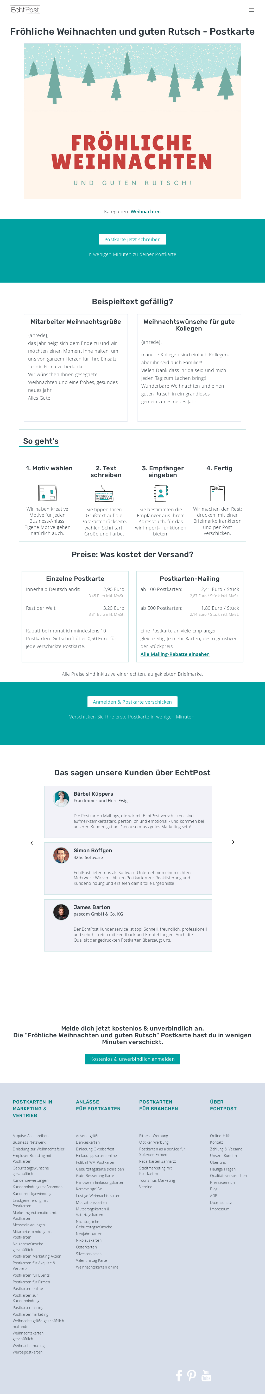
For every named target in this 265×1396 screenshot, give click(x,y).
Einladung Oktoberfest (95, 1149)
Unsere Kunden (223, 1155)
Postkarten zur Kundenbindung (26, 1298)
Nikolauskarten (89, 1240)
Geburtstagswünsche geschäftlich (31, 1171)
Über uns (218, 1162)
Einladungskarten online (96, 1155)
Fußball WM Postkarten (96, 1162)
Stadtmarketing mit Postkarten (155, 1171)
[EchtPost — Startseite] (25, 9)
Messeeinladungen (29, 1224)
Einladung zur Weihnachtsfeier (38, 1149)
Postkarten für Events (31, 1275)
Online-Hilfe (220, 1135)
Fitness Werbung (153, 1135)
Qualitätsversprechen (228, 1175)
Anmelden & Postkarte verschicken (132, 702)
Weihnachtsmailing (29, 1345)
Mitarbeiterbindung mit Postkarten (32, 1234)
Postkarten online (28, 1288)
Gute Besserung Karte (95, 1175)
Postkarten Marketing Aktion (37, 1256)
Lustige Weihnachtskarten (98, 1195)
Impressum (219, 1208)
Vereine (146, 1186)
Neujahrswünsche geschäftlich (28, 1246)
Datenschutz (221, 1202)
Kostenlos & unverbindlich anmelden (132, 1059)
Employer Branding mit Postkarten (32, 1158)
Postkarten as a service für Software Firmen (162, 1152)
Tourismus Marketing (157, 1180)
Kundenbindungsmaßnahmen (37, 1186)
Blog (213, 1188)
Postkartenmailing (28, 1307)
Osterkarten (86, 1247)
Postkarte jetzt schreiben (132, 239)
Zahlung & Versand (226, 1149)
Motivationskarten (91, 1202)
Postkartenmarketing (30, 1314)
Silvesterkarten (89, 1253)
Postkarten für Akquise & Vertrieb (34, 1265)
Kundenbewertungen (30, 1180)
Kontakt (216, 1142)
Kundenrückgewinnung (32, 1193)
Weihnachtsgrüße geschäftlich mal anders (38, 1323)
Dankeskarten (88, 1142)
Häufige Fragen (223, 1169)
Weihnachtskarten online (97, 1267)
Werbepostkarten (27, 1352)
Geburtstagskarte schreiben (100, 1169)
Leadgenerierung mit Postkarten (30, 1203)
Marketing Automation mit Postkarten (35, 1215)
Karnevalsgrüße (89, 1188)
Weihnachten (146, 211)
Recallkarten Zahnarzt (157, 1161)
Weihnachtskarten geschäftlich (28, 1336)
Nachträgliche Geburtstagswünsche (94, 1224)
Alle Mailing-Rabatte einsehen (175, 654)
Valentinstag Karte (91, 1260)
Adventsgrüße (87, 1135)
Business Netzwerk (29, 1142)
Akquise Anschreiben (31, 1135)
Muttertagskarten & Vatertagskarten (93, 1211)
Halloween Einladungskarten (100, 1182)
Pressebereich (222, 1182)
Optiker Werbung (153, 1142)
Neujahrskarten (89, 1233)
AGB (213, 1195)
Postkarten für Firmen (31, 1281)
